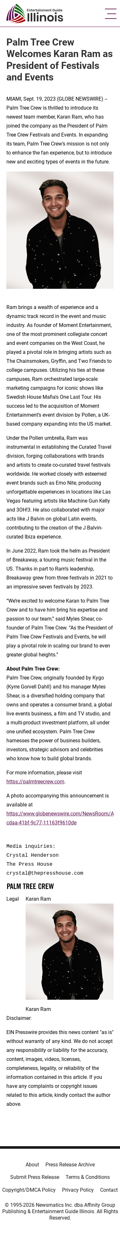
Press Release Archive (70, 1165)
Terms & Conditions (88, 1177)
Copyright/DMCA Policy (29, 1190)
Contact (109, 1190)
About (32, 1165)
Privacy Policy (78, 1190)
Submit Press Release (34, 1177)
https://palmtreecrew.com (35, 782)
